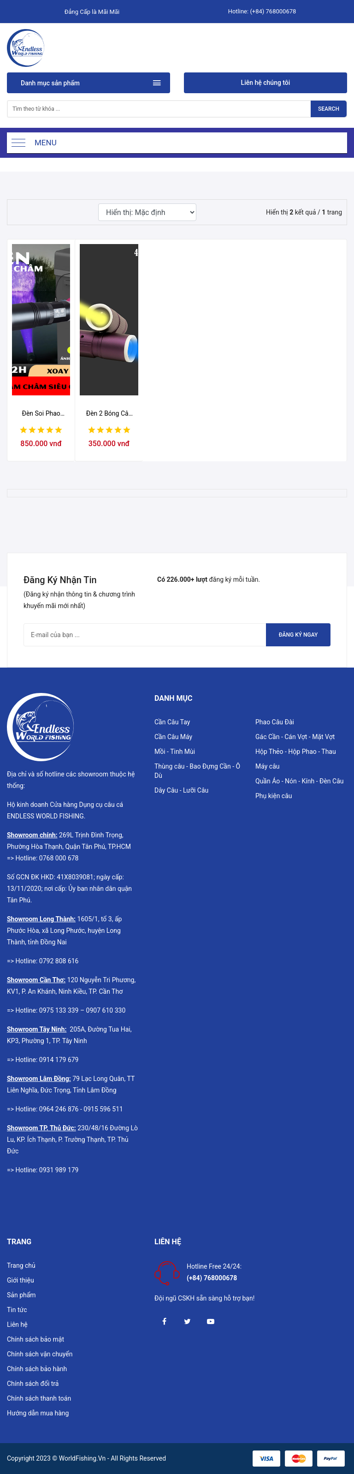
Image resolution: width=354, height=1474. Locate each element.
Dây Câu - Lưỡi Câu (181, 790)
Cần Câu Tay (172, 722)
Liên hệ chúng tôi (265, 82)
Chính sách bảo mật (35, 1339)
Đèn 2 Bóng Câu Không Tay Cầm (109, 414)
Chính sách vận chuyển (40, 1354)
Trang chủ (21, 1265)
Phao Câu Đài (274, 722)
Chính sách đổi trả (33, 1383)
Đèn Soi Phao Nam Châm (41, 414)
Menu (46, 142)
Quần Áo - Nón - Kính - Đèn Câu (299, 781)
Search (328, 109)
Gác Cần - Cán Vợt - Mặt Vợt (295, 736)
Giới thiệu (20, 1280)
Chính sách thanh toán (39, 1398)
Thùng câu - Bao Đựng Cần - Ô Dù (197, 771)
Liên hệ (17, 1324)
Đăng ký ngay (298, 635)
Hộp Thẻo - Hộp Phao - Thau (295, 751)
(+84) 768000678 (273, 11)
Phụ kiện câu (273, 796)
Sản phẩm (21, 1295)
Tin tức (17, 1309)
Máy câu (267, 766)
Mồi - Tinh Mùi (174, 751)
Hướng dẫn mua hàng (38, 1413)
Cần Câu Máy (173, 736)
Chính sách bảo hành (37, 1369)
